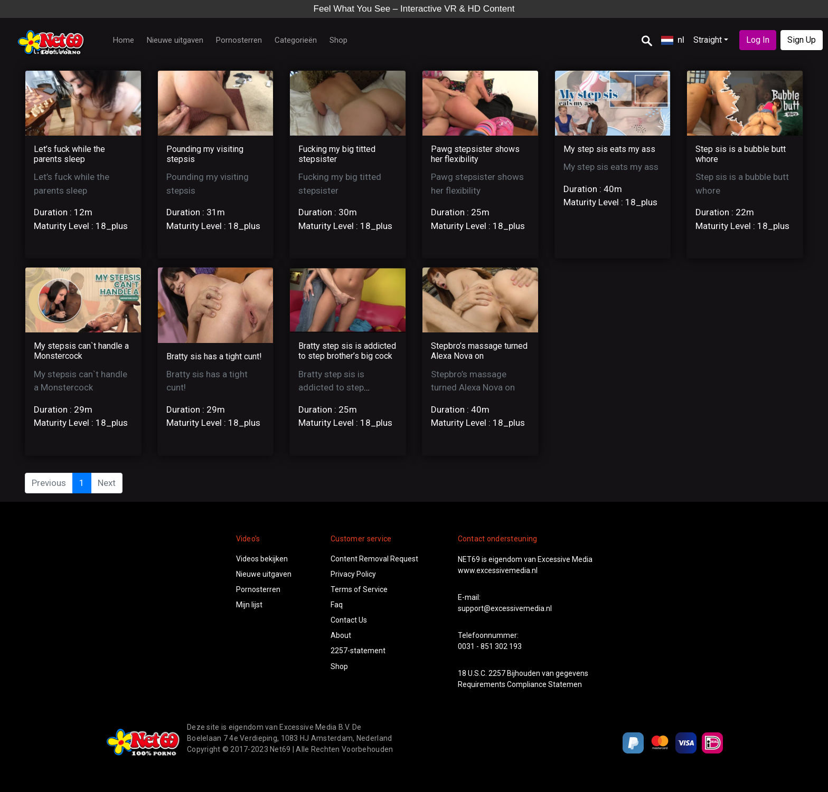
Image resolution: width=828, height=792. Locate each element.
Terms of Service (359, 589)
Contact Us (349, 620)
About (341, 635)
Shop (338, 40)
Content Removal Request (374, 559)
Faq (337, 604)
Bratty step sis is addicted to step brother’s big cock (347, 351)
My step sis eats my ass (609, 149)
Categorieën (296, 40)
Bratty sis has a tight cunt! (214, 356)
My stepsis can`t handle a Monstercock (81, 351)
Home (123, 40)
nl (672, 39)
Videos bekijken (262, 559)
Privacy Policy (353, 574)
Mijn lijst (249, 604)
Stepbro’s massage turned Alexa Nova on (479, 351)
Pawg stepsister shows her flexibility (475, 154)
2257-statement (358, 650)
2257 (496, 673)
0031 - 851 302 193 (490, 646)
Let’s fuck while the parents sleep (69, 154)
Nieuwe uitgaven (175, 40)
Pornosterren (239, 40)
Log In (757, 40)
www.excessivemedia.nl (498, 570)
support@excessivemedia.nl (505, 608)
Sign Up (801, 40)
